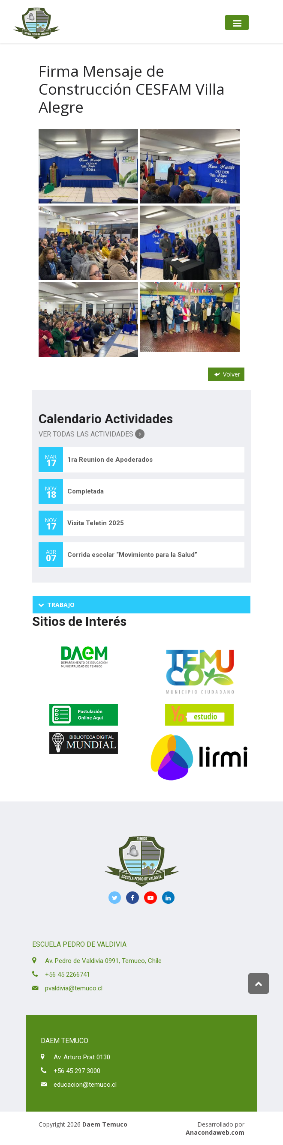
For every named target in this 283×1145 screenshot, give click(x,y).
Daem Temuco (104, 1124)
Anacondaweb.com (215, 1132)
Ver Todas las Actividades (92, 434)
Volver (226, 374)
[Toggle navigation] (237, 22)
